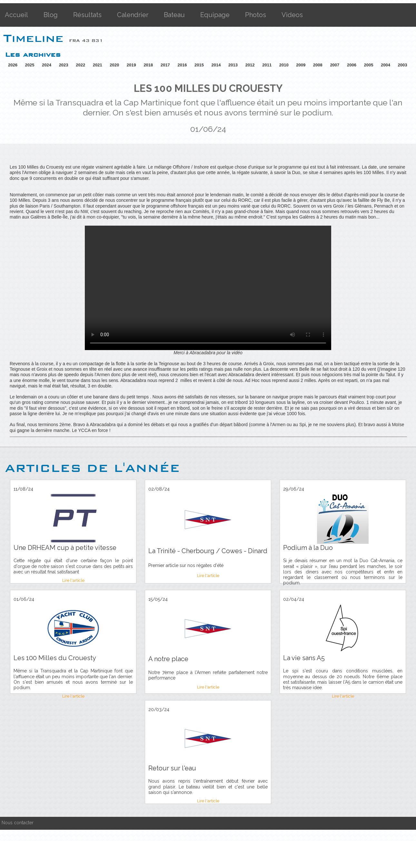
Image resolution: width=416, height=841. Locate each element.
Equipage (215, 15)
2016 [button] (182, 65)
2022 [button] (80, 65)
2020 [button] (114, 65)
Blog (51, 15)
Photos (255, 15)
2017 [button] (165, 65)
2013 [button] (233, 65)
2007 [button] (334, 65)
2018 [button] (148, 65)
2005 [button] (368, 65)
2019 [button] (131, 65)
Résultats (87, 15)
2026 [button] (12, 65)
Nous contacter (18, 822)
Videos (292, 15)
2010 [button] (284, 65)
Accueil (16, 15)
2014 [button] (216, 65)
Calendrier (132, 15)
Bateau (174, 15)
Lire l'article (73, 580)
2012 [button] (250, 65)
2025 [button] (30, 65)
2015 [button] (199, 65)
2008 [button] (317, 65)
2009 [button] (300, 65)
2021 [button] (97, 65)
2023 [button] (63, 65)
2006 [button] (351, 65)
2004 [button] (385, 65)
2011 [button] (267, 65)
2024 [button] (46, 65)
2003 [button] (402, 65)
